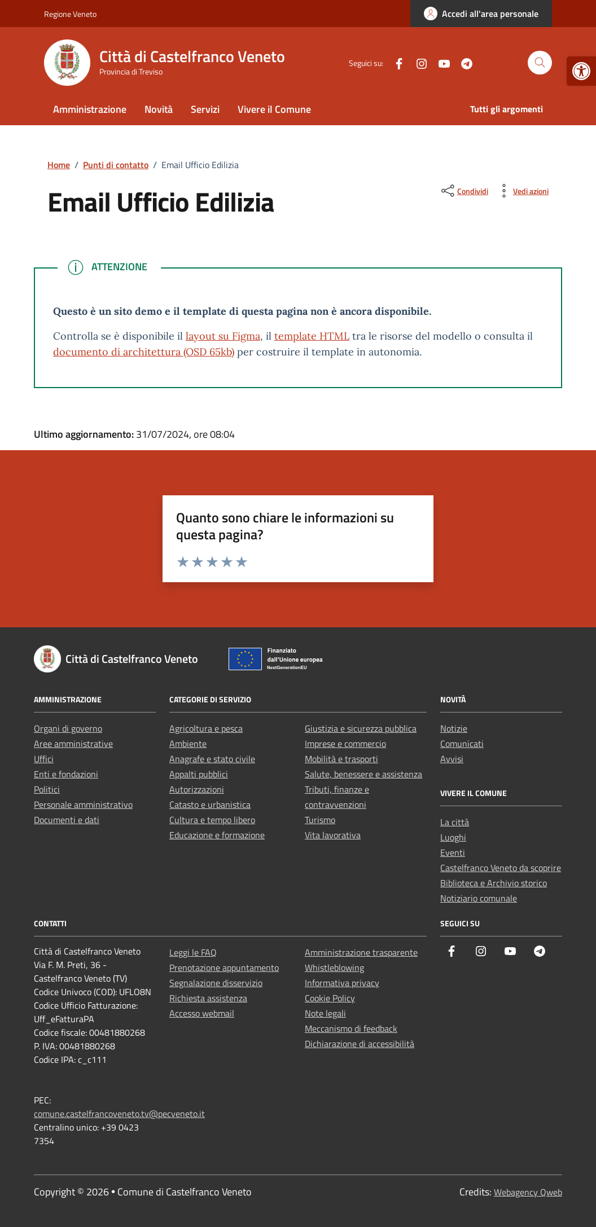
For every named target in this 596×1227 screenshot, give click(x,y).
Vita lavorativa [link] (333, 835)
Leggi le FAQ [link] (193, 952)
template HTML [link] (311, 335)
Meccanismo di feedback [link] (351, 1028)
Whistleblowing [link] (334, 967)
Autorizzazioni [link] (196, 789)
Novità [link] (158, 109)
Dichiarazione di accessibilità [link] (359, 1043)
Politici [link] (47, 789)
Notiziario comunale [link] (478, 898)
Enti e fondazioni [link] (66, 774)
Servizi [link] (205, 109)
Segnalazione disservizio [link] (215, 982)
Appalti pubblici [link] (198, 774)
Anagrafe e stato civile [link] (212, 759)
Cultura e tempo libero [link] (212, 819)
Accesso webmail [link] (201, 1013)
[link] (581, 71)
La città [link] (454, 822)
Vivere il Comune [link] (274, 109)
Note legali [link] (325, 1013)
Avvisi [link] (451, 759)
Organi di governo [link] (68, 728)
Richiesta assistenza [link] (208, 998)
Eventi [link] (452, 852)
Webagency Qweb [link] (528, 1192)
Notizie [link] (453, 728)
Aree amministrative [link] (73, 743)
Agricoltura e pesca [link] (206, 728)
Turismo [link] (320, 819)
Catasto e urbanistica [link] (210, 804)
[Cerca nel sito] (540, 63)
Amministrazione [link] (89, 109)
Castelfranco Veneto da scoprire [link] (500, 867)
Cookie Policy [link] (330, 998)
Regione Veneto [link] (70, 14)
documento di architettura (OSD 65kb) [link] (143, 351)
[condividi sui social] (463, 191)
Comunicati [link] (462, 743)
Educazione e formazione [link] (217, 835)
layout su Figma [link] (223, 335)
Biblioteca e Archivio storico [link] (493, 883)
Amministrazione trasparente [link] (361, 952)
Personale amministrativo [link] (83, 804)
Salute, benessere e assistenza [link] (363, 774)
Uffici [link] (44, 759)
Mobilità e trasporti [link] (341, 759)
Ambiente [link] (188, 743)
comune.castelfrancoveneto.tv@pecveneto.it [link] (119, 1113)
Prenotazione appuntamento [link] (224, 967)
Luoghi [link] (453, 837)
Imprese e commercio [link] (345, 743)
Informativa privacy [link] (342, 982)
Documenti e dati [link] (66, 819)
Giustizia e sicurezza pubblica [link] (361, 728)
